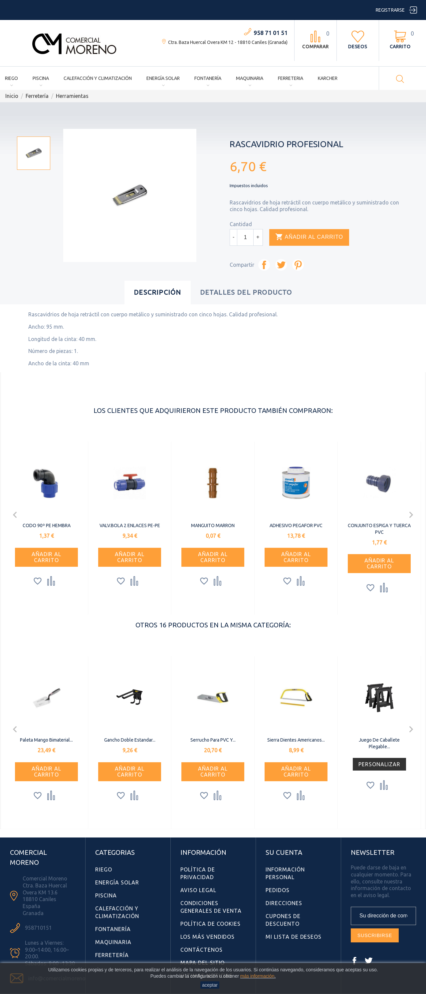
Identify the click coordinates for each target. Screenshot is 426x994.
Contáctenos (201, 950)
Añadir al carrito (309, 237)
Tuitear (281, 265)
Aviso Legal (198, 890)
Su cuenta (284, 852)
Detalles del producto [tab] (246, 292)
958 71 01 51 (271, 33)
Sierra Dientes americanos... (296, 740)
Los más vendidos (207, 937)
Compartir (264, 265)
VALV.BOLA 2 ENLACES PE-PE (130, 525)
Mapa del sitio (202, 963)
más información (257, 976)
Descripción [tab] (157, 292)
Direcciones (284, 903)
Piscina (41, 78)
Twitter (368, 960)
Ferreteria (290, 78)
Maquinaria (249, 78)
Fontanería (207, 78)
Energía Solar (163, 78)
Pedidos (278, 890)
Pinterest (298, 265)
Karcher (327, 78)
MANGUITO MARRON (213, 525)
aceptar (210, 985)
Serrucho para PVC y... (213, 740)
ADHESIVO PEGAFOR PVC (296, 525)
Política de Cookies (210, 924)
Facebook (354, 960)
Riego (11, 78)
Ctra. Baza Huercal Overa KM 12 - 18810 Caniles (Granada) (228, 42)
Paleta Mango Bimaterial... (46, 740)
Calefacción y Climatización (98, 78)
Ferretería (112, 955)
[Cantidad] (245, 237)
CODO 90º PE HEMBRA (47, 525)
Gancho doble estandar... (129, 740)
